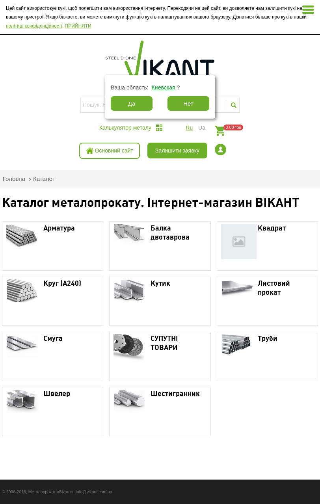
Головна (14, 178)
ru (189, 128)
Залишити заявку (177, 150)
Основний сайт (114, 150)
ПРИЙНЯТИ (78, 26)
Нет (188, 103)
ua (201, 128)
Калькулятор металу (125, 128)
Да (132, 103)
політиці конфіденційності (34, 26)
